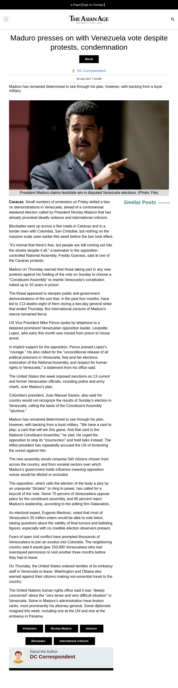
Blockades (38, 641)
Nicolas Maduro (61, 628)
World (89, 59)
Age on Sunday (93, 4)
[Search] (173, 19)
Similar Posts (140, 202)
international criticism (74, 641)
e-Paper (75, 4)
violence (92, 628)
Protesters (30, 628)
